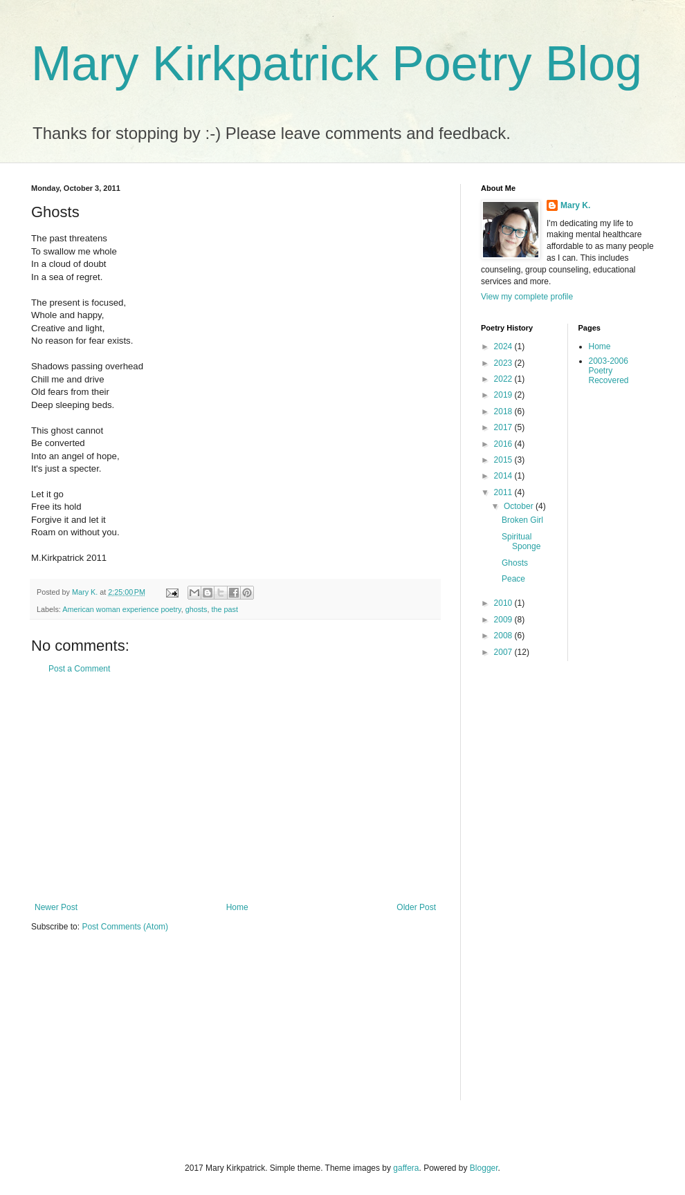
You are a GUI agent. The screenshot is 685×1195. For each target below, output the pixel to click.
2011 (504, 492)
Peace (513, 579)
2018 (504, 411)
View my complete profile (527, 297)
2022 (504, 379)
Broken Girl (522, 520)
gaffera (406, 1168)
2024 (504, 346)
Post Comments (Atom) (125, 927)
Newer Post (56, 907)
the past (224, 609)
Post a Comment (79, 669)
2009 (504, 619)
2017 (504, 427)
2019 (504, 395)
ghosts (196, 609)
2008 (504, 635)
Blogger (484, 1168)
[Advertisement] (235, 788)
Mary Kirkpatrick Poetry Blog (336, 64)
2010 (504, 603)
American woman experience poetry (121, 609)
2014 (504, 476)
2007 (504, 652)
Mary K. (575, 205)
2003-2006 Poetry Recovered (609, 371)
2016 (504, 444)
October (520, 506)
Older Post (416, 907)
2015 (504, 460)
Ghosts (515, 563)
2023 (504, 363)
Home (237, 907)
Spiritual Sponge (521, 541)
